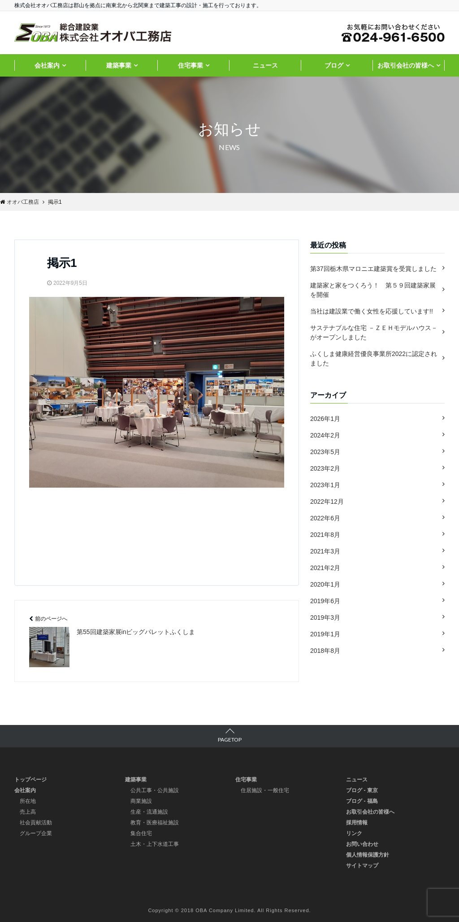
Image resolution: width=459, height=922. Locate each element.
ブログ (334, 65)
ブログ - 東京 (362, 790)
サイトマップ (362, 865)
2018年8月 (325, 650)
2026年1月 (325, 418)
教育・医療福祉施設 (154, 822)
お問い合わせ (362, 844)
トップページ (30, 779)
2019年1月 (325, 634)
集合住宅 (141, 833)
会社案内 (47, 65)
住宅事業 (190, 65)
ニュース (265, 65)
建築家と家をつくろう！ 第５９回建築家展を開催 (373, 290)
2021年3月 (325, 551)
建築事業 (118, 65)
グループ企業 (36, 833)
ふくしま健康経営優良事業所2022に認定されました (373, 358)
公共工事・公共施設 (154, 790)
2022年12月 (327, 501)
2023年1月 (325, 485)
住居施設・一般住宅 (265, 790)
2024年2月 (325, 435)
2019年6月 (325, 601)
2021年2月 (325, 567)
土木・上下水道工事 (154, 844)
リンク (354, 833)
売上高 (28, 812)
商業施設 (141, 801)
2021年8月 (325, 534)
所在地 (28, 801)
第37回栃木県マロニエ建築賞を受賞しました (373, 268)
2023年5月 (325, 451)
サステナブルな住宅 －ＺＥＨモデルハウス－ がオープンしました (373, 332)
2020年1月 (325, 584)
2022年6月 (325, 518)
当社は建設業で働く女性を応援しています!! (371, 311)
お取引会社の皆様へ (405, 65)
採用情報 (357, 822)
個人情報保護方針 (367, 855)
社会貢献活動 (36, 822)
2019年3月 (325, 617)
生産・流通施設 (149, 812)
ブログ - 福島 (362, 801)
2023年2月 (325, 468)
